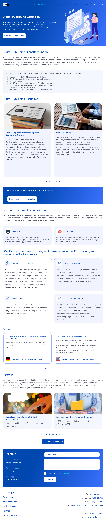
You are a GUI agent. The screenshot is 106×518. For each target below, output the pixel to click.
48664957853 (12, 466)
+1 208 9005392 (13, 458)
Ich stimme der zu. (61, 460)
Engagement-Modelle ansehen (22, 185)
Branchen (28, 4)
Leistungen (18, 4)
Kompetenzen (40, 4)
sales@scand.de (13, 449)
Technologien (53, 4)
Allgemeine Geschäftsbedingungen (88, 511)
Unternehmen (65, 4)
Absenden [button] (49, 466)
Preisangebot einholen (14, 36)
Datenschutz (98, 507)
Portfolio (76, 4)
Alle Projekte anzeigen (53, 428)
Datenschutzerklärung (65, 460)
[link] (27, 398)
